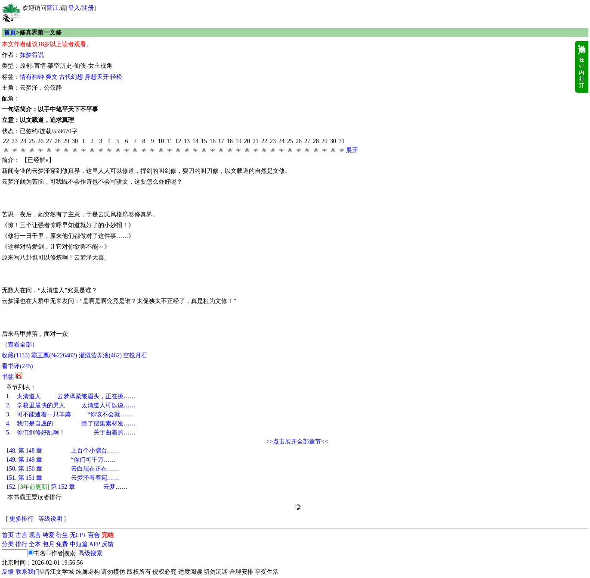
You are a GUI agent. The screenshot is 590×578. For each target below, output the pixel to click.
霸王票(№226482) (54, 355)
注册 (88, 8)
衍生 (62, 535)
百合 (94, 535)
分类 (8, 544)
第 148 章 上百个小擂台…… (62, 450)
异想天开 (97, 77)
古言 (21, 535)
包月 (49, 544)
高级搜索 (90, 553)
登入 (74, 8)
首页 (10, 32)
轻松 (116, 77)
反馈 (108, 544)
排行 (21, 544)
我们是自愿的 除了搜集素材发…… (71, 423)
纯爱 (49, 535)
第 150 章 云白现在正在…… (62, 469)
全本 (35, 544)
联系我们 (27, 572)
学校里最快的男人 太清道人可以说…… (71, 405)
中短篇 (79, 544)
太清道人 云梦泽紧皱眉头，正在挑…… (71, 396)
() (16, 355)
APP (94, 544)
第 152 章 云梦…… (66, 487)
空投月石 (135, 355)
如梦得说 (32, 55)
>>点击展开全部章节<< (297, 441)
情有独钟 (32, 77)
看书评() (17, 366)
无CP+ (78, 535)
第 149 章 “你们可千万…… (61, 459)
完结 (108, 535)
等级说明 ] (52, 519)
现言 (35, 535)
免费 (62, 544)
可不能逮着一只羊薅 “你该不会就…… (69, 414)
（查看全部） (20, 344)
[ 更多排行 (20, 519)
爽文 (52, 77)
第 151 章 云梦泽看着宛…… (62, 478)
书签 (8, 377)
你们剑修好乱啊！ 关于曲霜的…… (71, 432)
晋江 (52, 8)
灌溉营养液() (100, 355)
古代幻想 (71, 77)
